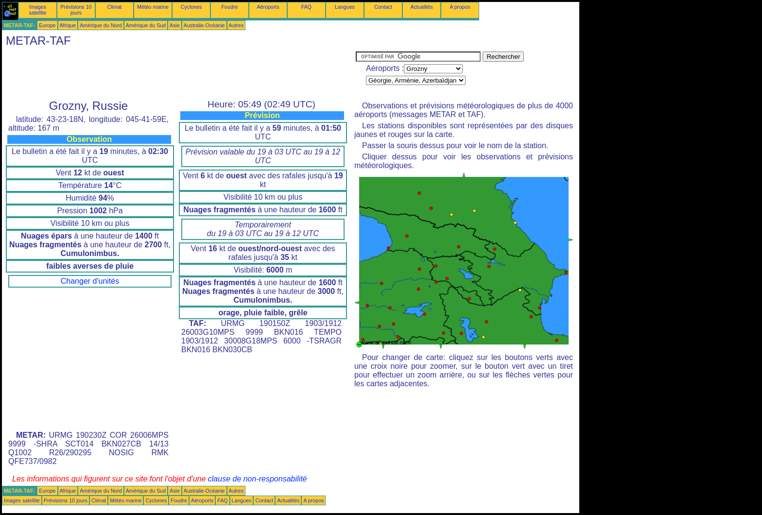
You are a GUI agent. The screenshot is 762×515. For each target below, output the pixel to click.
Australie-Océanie (204, 25)
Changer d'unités (90, 281)
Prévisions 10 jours (76, 10)
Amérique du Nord (100, 25)
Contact (383, 7)
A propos (460, 7)
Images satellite (37, 10)
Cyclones (191, 7)
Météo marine (153, 7)
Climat (114, 7)
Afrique (68, 25)
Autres (236, 25)
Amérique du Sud (146, 25)
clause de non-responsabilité (257, 479)
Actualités (421, 7)
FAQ (306, 7)
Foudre (230, 7)
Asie (175, 25)
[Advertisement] (179, 73)
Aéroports (268, 7)
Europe (47, 25)
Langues (345, 7)
